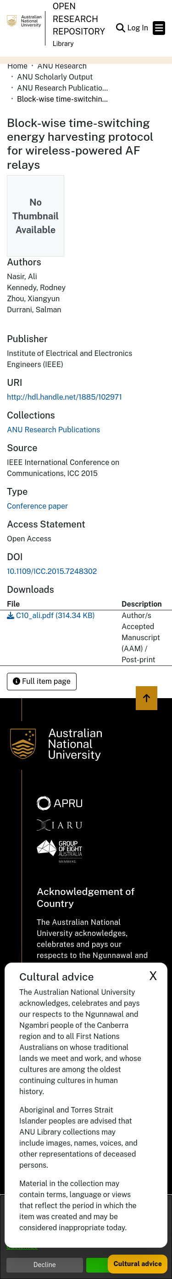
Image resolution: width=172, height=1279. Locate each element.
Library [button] (63, 43)
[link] (53, 429)
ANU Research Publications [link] (63, 88)
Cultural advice (137, 1264)
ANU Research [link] (62, 66)
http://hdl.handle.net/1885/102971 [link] (64, 397)
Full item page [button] (42, 681)
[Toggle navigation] (159, 28)
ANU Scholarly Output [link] (55, 77)
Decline (44, 1264)
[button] (120, 28)
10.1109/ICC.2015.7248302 (52, 571)
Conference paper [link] (37, 506)
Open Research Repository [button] (79, 18)
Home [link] (17, 66)
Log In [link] (138, 27)
